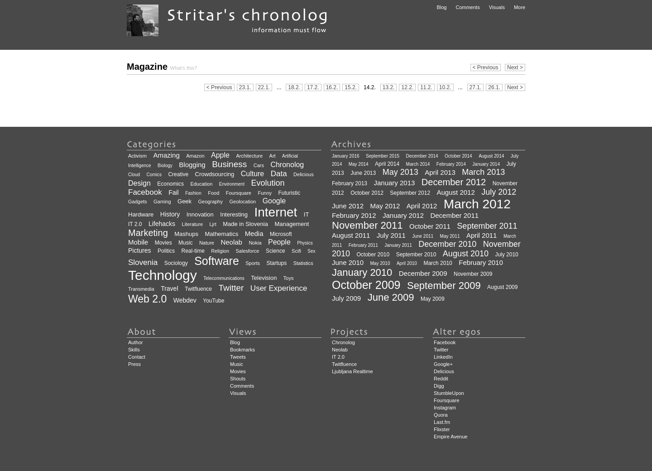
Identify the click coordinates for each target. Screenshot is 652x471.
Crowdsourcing (215, 174)
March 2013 (483, 172)
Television (264, 277)
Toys (288, 278)
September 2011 (487, 226)
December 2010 (447, 244)
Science (275, 251)
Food (213, 193)
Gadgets (137, 201)
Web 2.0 (147, 299)
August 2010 (466, 253)
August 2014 (491, 156)
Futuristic (289, 193)
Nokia (255, 242)
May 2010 (380, 263)
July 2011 (391, 235)
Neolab (231, 242)
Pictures (139, 250)
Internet (275, 212)
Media (254, 233)
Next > (515, 67)
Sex (311, 251)
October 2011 (430, 226)
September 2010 (416, 254)
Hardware (140, 214)
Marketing (148, 233)
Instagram (445, 407)
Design (139, 183)
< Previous (486, 67)
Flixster (442, 429)
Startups (277, 263)
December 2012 (454, 182)
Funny (265, 193)
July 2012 (498, 192)
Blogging (192, 164)
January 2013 (394, 183)
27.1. (476, 87)
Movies (163, 243)
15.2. (351, 87)
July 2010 (506, 254)
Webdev (185, 300)
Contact (136, 357)
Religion (220, 251)
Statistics (303, 263)
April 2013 (440, 172)
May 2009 (433, 299)
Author (135, 342)
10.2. (445, 87)
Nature (206, 242)
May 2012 (385, 206)
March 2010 (437, 263)
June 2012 (348, 206)
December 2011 (454, 215)
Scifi (296, 251)
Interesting (234, 214)
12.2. (407, 87)
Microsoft (281, 234)
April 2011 (481, 235)
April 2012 (422, 206)
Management (291, 224)
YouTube (213, 301)
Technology (162, 275)
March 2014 (418, 164)
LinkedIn (443, 357)
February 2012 (354, 215)
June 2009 (391, 297)
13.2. (389, 87)
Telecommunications (223, 278)
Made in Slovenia (245, 224)
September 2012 (410, 193)
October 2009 (366, 285)
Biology (165, 165)
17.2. (313, 87)
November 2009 (473, 274)
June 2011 (422, 236)
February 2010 (481, 262)
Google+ (443, 364)
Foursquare (238, 193)
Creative (178, 174)
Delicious (303, 174)
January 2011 (398, 245)
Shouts (237, 378)
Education (201, 184)
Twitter (231, 288)
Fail (173, 192)
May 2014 (359, 164)
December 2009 (423, 273)
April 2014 (387, 164)
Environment (231, 184)
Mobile (138, 242)
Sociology (176, 263)
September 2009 (444, 285)
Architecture (249, 156)
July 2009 (346, 298)
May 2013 (400, 172)
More (519, 7)
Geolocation (242, 201)
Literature (192, 224)
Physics (304, 242)
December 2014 (422, 156)
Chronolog (287, 164)
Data (279, 173)
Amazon (195, 156)
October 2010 (373, 254)
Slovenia (143, 262)
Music (185, 243)
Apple (220, 155)
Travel (169, 288)
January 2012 (403, 215)
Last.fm (442, 422)
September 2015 (382, 156)
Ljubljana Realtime (352, 371)
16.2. (332, 87)
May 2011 (450, 236)
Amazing (166, 155)
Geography (210, 201)
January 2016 (346, 156)
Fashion (193, 193)
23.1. (245, 87)
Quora (441, 415)
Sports (252, 263)
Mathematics (221, 234)
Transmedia (141, 289)
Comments (467, 7)
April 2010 (407, 263)
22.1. (264, 87)
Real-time (193, 251)
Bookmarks (242, 349)
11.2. (426, 87)
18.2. (294, 87)
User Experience (278, 288)
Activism (137, 156)
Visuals (497, 7)
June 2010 (348, 262)
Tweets (238, 357)
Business (229, 164)
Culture (252, 174)
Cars (259, 165)
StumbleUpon (449, 393)
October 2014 (458, 156)
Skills (134, 349)
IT (306, 214)
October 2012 (367, 193)
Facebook (145, 192)
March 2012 (477, 204)
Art (272, 156)
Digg (439, 386)
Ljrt (212, 224)
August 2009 (502, 287)
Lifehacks (162, 223)
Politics (166, 251)
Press (134, 364)
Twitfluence (198, 289)
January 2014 (486, 164)
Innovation (200, 214)
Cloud (134, 174)
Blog (441, 7)
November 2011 (367, 225)
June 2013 (363, 173)
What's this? (183, 68)
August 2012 (456, 192)
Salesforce (247, 251)
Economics (170, 184)
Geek (184, 201)
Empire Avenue (450, 436)
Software (216, 261)
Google (274, 201)
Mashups (186, 234)
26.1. (494, 87)
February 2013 (349, 183)
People (279, 242)
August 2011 (351, 235)
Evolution (267, 182)
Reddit (441, 378)
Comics (154, 174)
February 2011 (363, 245)
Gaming (162, 201)
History (170, 214)
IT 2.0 (135, 224)
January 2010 (362, 272)
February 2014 (451, 164)
